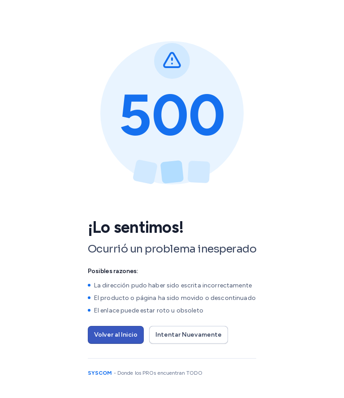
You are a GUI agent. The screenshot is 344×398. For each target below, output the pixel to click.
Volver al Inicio (116, 334)
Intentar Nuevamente (188, 334)
